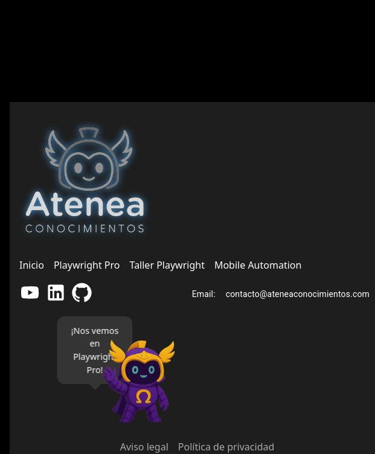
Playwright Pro (87, 265)
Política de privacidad (226, 446)
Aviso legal (144, 446)
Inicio (31, 265)
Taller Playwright (167, 265)
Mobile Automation (257, 265)
